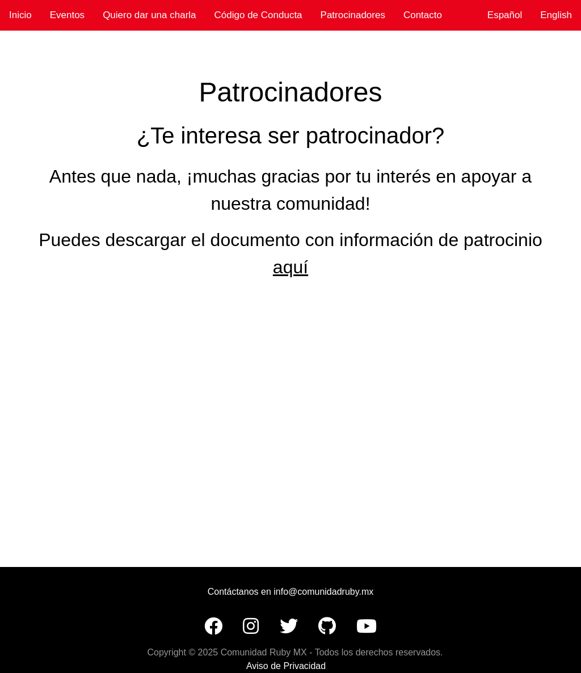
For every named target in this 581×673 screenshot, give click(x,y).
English (556, 15)
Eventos (67, 15)
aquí (290, 267)
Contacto (422, 15)
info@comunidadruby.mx (323, 591)
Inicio (20, 15)
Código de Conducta (258, 15)
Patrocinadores (353, 15)
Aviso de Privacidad (286, 666)
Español (504, 15)
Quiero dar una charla (149, 15)
